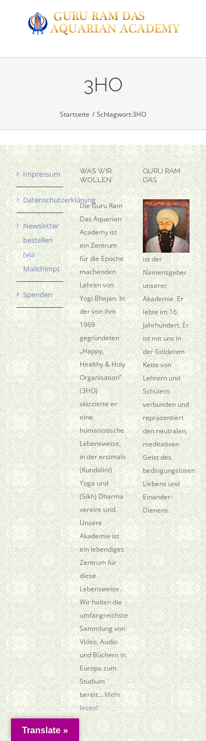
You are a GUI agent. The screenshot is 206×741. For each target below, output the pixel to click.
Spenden (37, 294)
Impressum (40, 174)
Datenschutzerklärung (40, 200)
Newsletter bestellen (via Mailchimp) (40, 247)
